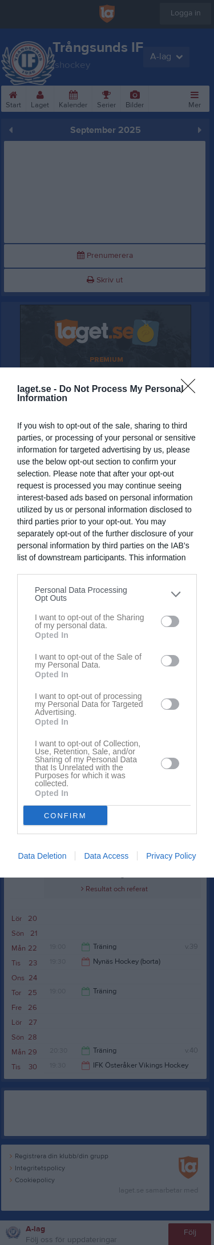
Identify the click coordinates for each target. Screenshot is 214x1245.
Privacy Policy (171, 855)
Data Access (106, 855)
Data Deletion (42, 855)
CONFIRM (65, 815)
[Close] (192, 390)
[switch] (170, 620)
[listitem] (107, 594)
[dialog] (107, 622)
